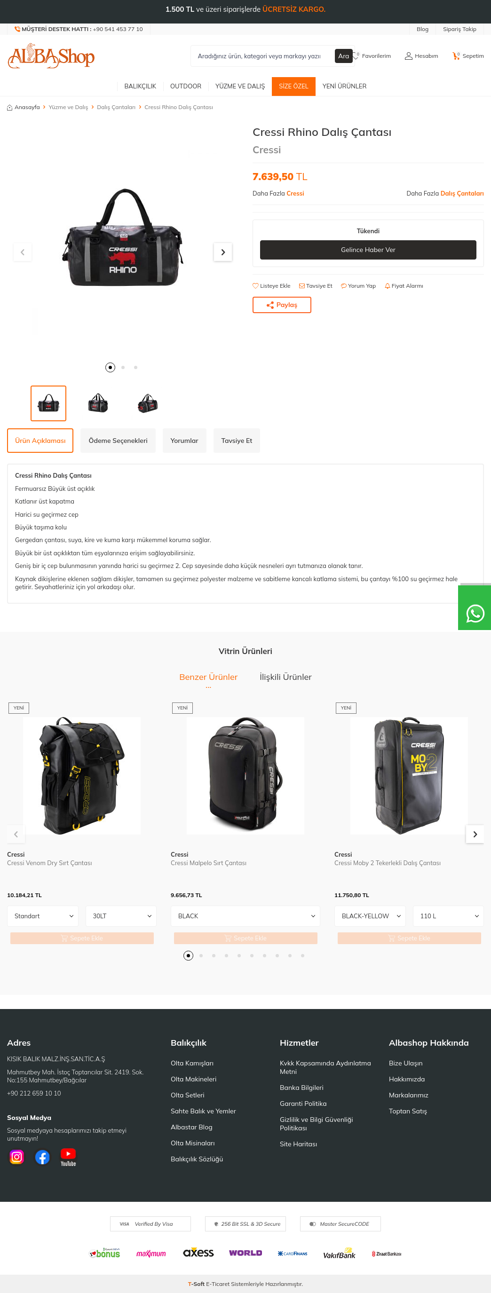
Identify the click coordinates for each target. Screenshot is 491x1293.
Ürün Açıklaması (40, 440)
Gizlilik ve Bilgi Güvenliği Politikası (316, 1123)
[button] (110, 367)
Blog (422, 28)
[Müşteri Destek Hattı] (79, 29)
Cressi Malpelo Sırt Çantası (208, 863)
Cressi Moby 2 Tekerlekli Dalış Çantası (387, 863)
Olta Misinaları (192, 1143)
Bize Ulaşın (406, 1063)
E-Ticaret (218, 1283)
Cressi (267, 149)
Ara (343, 56)
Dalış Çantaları (116, 106)
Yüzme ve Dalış (240, 86)
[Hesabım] (421, 56)
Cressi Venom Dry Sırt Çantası (49, 863)
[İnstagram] (16, 1157)
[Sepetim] (468, 56)
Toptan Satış (408, 1111)
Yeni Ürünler (345, 86)
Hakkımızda (407, 1079)
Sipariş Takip (459, 28)
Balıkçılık (140, 86)
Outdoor (185, 86)
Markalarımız (408, 1095)
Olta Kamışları (192, 1063)
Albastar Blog (192, 1127)
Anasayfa (23, 106)
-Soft (197, 1283)
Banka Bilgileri (302, 1087)
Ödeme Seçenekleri (117, 440)
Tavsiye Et (316, 285)
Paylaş (282, 304)
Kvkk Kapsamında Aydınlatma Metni (325, 1067)
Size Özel (294, 86)
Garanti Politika (303, 1103)
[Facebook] (42, 1157)
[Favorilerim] (371, 56)
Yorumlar (184, 440)
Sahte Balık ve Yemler (203, 1111)
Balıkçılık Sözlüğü (197, 1159)
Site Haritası (298, 1144)
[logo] (51, 56)
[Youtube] (68, 1157)
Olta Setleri (188, 1095)
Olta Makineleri (193, 1079)
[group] (122, 240)
